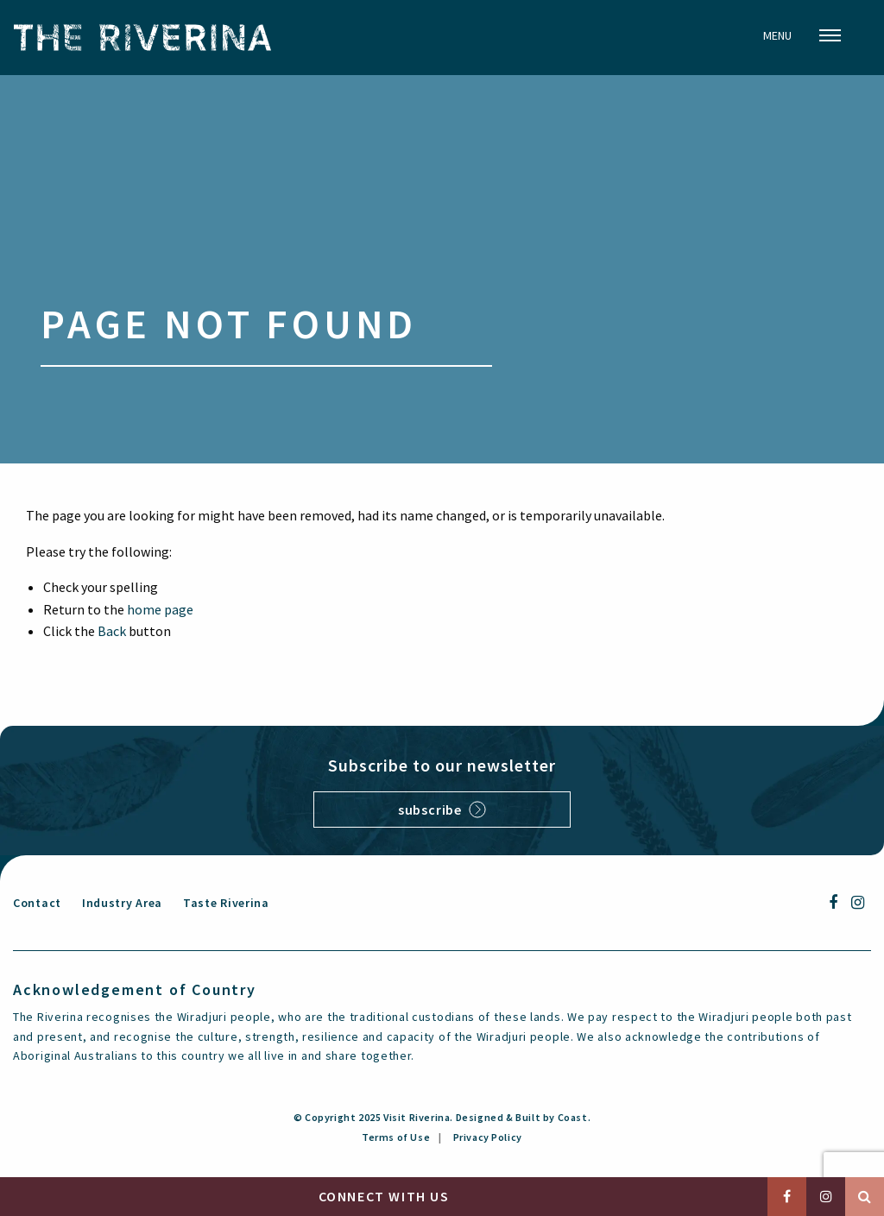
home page (160, 609)
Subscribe (442, 809)
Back (112, 631)
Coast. (574, 1117)
